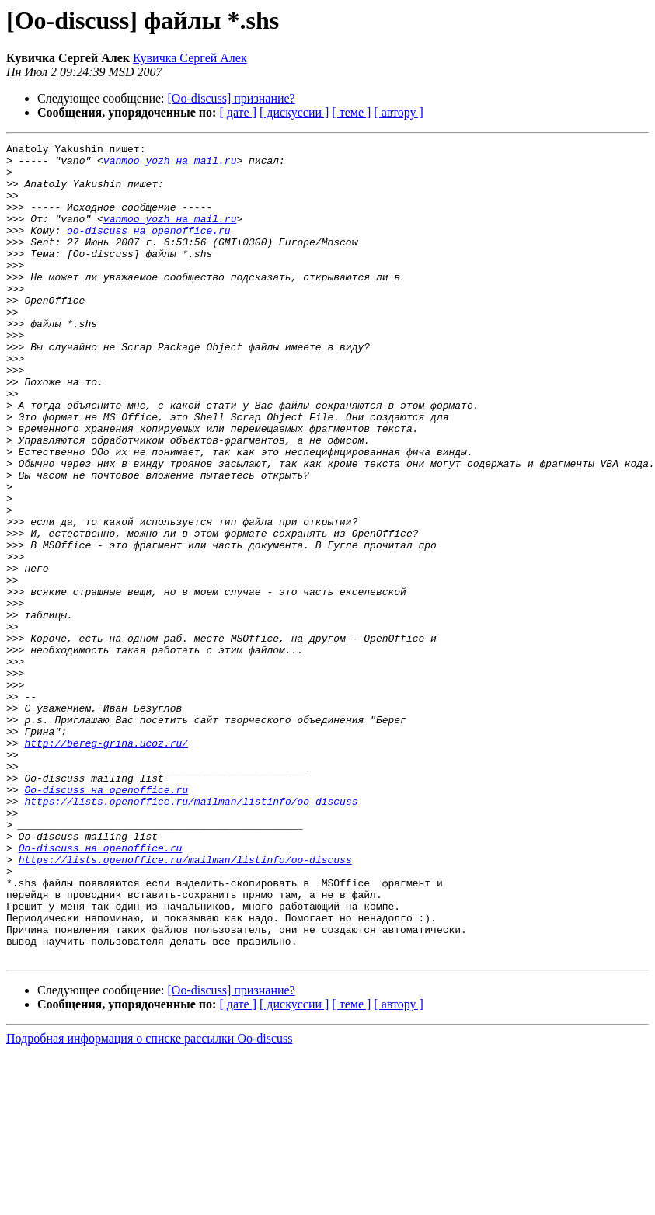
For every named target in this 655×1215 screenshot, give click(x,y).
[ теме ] (351, 112)
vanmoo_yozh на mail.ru (170, 165)
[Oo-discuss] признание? (231, 98)
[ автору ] (398, 112)
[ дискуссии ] (294, 112)
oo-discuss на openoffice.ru (149, 249)
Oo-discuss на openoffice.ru (106, 920)
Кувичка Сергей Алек (190, 57)
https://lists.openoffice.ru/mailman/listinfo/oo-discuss (190, 934)
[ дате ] (237, 112)
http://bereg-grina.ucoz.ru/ (106, 864)
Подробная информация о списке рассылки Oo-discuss (149, 1201)
